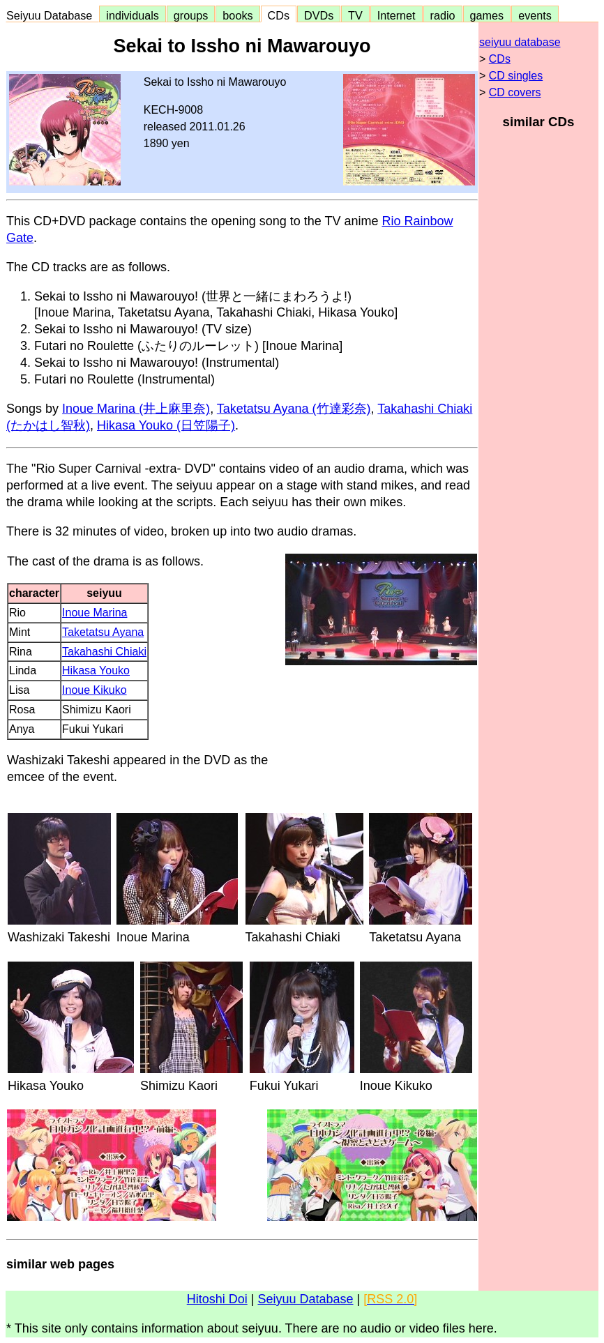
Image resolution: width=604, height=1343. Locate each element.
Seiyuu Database (52, 15)
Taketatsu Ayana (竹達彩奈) (294, 409)
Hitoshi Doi (217, 1299)
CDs (279, 15)
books (237, 15)
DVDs (319, 15)
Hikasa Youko (96, 670)
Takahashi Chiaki (104, 652)
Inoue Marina (94, 613)
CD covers (515, 92)
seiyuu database (520, 42)
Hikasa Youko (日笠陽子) (166, 425)
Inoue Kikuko (94, 690)
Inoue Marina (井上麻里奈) (136, 409)
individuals (132, 15)
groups (191, 15)
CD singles (516, 76)
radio (443, 15)
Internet (396, 15)
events (535, 15)
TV (355, 15)
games (487, 15)
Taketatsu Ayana (103, 632)
